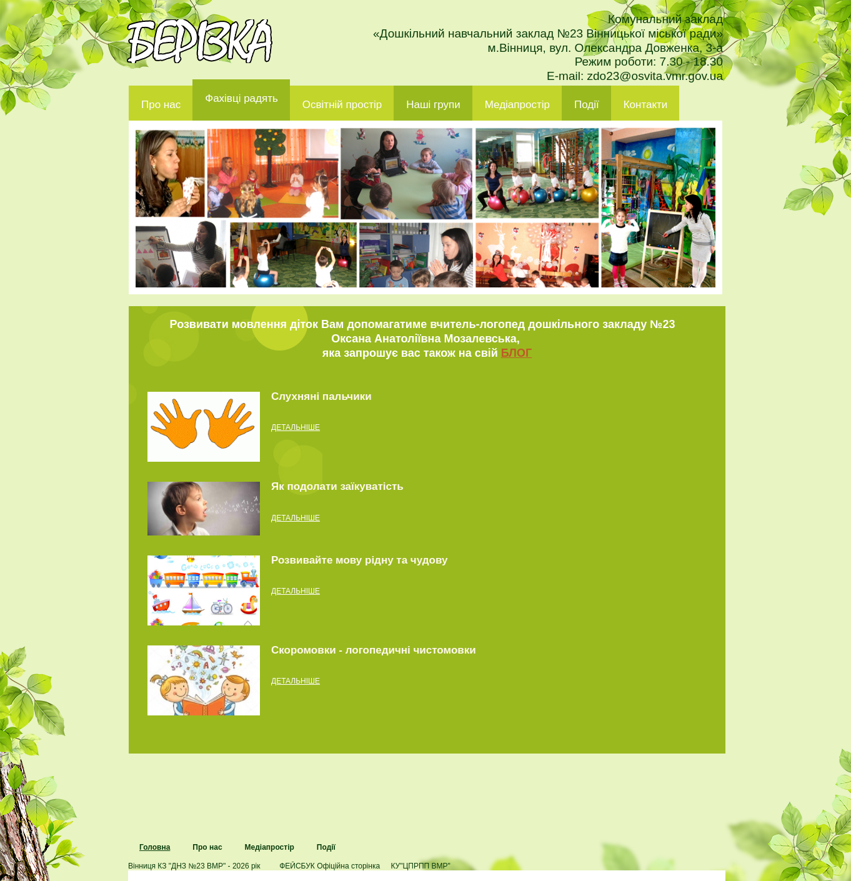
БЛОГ (516, 353)
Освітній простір (342, 105)
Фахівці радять (241, 98)
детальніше (295, 427)
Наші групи (433, 105)
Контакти (646, 105)
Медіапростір (517, 105)
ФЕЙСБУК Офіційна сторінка (329, 866)
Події (586, 105)
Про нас (161, 105)
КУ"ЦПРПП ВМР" (420, 866)
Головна (154, 847)
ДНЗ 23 (199, 41)
